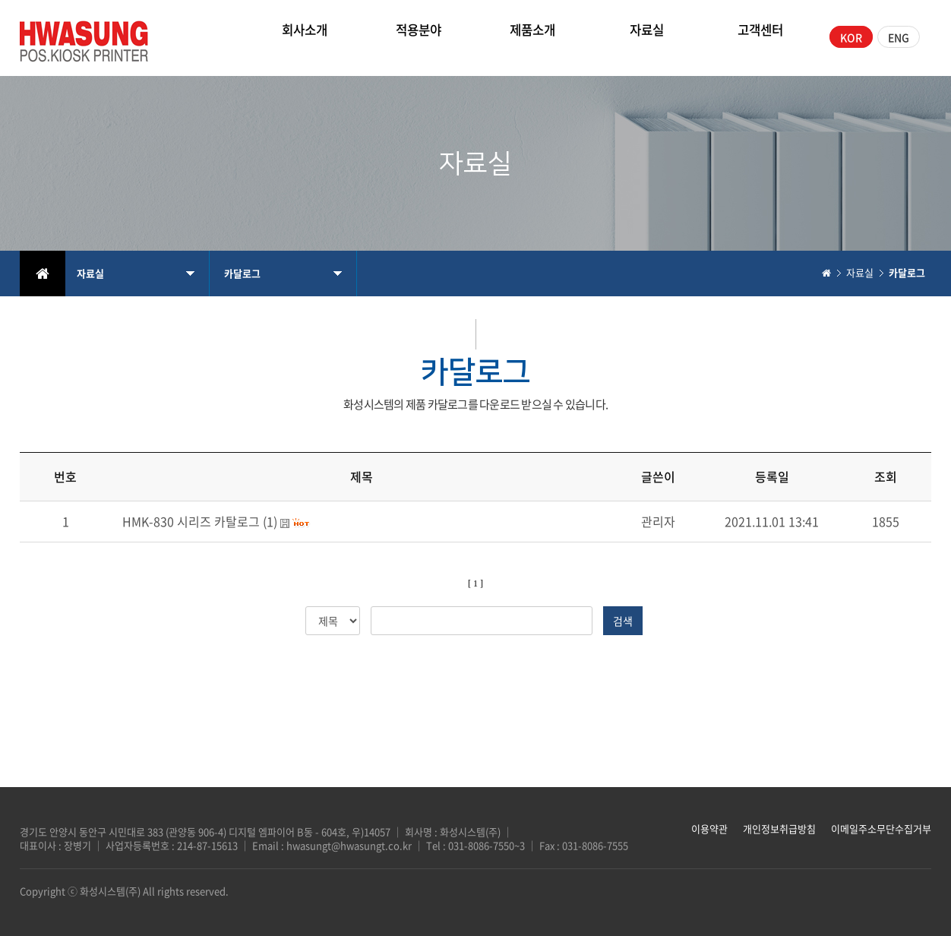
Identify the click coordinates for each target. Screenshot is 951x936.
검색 (623, 620)
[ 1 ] (475, 583)
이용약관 (709, 828)
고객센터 (760, 37)
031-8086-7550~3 (487, 845)
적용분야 (418, 37)
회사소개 (304, 37)
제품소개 (532, 37)
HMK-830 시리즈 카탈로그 (191, 521)
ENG (898, 37)
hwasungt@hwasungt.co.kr (349, 845)
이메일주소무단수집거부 (881, 828)
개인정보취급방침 (779, 828)
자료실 (646, 37)
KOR (851, 37)
